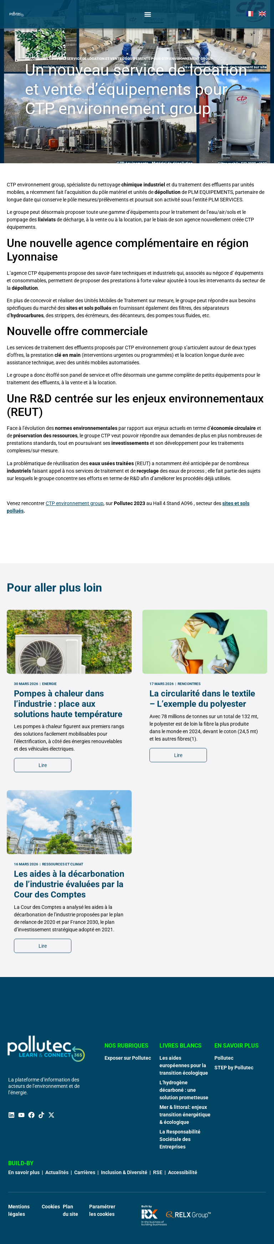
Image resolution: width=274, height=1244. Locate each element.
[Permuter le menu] (147, 14)
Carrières (84, 1172)
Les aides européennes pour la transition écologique (183, 1065)
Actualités (56, 1172)
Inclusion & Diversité (124, 1172)
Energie (49, 831)
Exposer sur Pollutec (128, 1058)
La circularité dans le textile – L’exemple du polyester (202, 846)
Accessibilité (182, 1172)
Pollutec (223, 1058)
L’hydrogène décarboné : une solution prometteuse (183, 1090)
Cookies (51, 1206)
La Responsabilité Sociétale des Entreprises (180, 1139)
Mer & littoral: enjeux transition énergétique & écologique (184, 1114)
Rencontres (189, 831)
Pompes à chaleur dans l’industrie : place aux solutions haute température (68, 851)
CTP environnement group (74, 503)
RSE (157, 1172)
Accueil (32, 59)
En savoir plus (24, 1172)
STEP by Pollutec (233, 1067)
